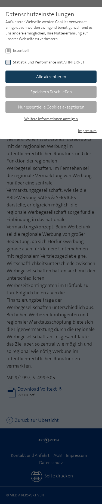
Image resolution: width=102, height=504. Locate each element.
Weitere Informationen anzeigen (51, 118)
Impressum (87, 130)
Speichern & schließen (51, 92)
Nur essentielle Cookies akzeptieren (51, 107)
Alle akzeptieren (51, 76)
